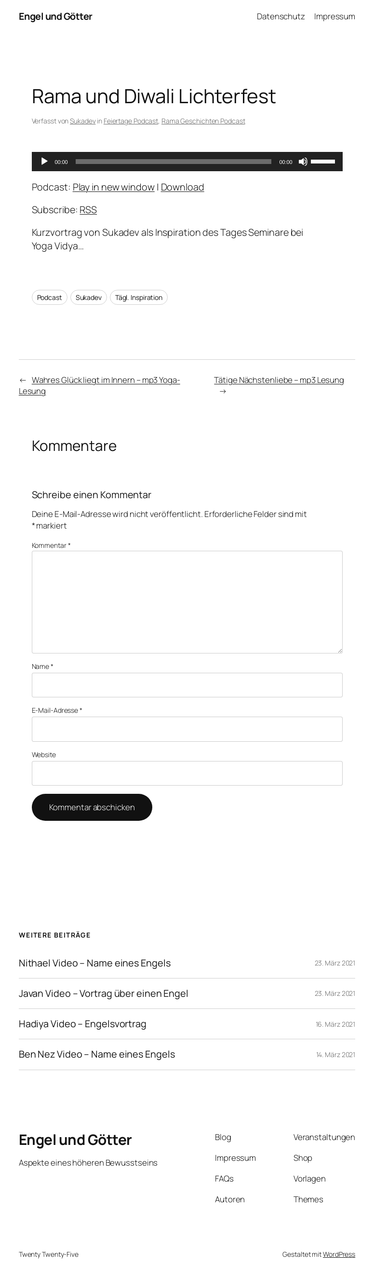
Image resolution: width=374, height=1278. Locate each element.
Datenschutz (281, 16)
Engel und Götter (56, 16)
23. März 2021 (335, 962)
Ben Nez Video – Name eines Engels (97, 1054)
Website (44, 754)
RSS (88, 209)
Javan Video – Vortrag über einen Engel (103, 993)
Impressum (334, 16)
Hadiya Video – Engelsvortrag (83, 1024)
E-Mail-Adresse (57, 710)
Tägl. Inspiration (138, 297)
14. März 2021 (336, 1054)
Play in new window (114, 186)
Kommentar (51, 545)
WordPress (339, 1254)
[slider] (174, 161)
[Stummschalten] (303, 161)
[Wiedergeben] (44, 161)
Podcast (49, 297)
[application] (187, 161)
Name (42, 666)
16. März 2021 (336, 1024)
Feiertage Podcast (131, 120)
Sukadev (82, 120)
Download (182, 186)
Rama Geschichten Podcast (203, 120)
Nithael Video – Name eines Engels (95, 963)
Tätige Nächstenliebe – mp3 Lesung (279, 379)
